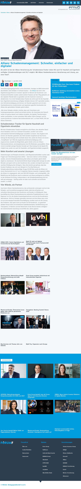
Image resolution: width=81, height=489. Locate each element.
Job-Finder (33, 3)
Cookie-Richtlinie (26, 450)
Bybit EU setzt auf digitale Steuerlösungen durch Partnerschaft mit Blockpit (37, 242)
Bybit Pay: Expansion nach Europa (36, 344)
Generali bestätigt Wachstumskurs (64, 97)
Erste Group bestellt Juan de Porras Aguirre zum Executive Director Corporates (39, 396)
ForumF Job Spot (62, 145)
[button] (78, 2)
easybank (45, 469)
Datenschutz (25, 453)
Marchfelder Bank (47, 473)
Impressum (25, 456)
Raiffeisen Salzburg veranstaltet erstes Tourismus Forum (66, 92)
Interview (41, 3)
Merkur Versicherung (68, 473)
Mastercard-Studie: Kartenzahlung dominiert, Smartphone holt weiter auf (39, 431)
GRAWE (65, 463)
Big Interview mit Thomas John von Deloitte (11, 345)
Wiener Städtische (68, 453)
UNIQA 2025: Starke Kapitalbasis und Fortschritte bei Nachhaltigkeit (12, 243)
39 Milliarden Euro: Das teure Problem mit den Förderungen (65, 85)
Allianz (34, 91)
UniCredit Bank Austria (49, 453)
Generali (65, 456)
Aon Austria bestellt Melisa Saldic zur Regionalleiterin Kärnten (12, 431)
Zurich (64, 469)
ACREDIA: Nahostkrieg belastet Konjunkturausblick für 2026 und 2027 (13, 395)
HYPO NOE (46, 463)
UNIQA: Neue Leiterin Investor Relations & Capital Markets (67, 395)
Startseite (3, 12)
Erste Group (46, 446)
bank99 (45, 466)
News (8, 12)
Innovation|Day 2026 (22, 3)
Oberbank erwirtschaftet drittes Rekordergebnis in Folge (64, 430)
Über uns (24, 446)
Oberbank (45, 460)
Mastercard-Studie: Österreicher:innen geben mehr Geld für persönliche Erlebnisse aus (12, 311)
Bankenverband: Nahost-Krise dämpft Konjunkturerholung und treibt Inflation (12, 277)
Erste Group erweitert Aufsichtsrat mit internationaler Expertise (38, 276)
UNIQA (65, 450)
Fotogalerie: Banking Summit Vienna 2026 (37, 310)
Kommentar (50, 3)
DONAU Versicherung (68, 466)
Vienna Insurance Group (69, 446)
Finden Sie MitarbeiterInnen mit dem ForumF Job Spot (63, 153)
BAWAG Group (46, 456)
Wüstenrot (66, 476)
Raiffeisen (45, 450)
